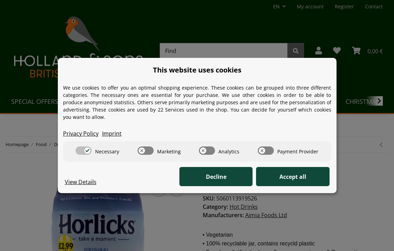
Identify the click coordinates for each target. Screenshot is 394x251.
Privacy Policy (81, 133)
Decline (221, 177)
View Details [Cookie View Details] (80, 182)
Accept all (294, 177)
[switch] (84, 150)
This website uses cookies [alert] (197, 70)
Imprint (112, 133)
